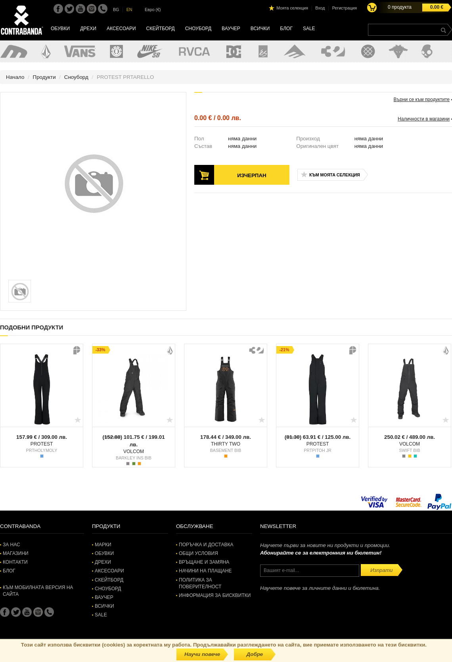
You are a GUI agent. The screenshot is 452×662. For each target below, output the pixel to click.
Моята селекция (292, 8)
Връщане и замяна (204, 562)
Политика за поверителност (200, 583)
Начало (15, 77)
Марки (103, 544)
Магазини (16, 553)
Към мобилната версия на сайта (38, 591)
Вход (320, 8)
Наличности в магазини (424, 119)
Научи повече (202, 654)
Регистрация (344, 8)
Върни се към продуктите (422, 99)
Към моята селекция (334, 174)
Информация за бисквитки (215, 595)
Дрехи (88, 28)
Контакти (15, 562)
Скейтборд (160, 28)
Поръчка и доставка (206, 544)
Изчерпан (251, 175)
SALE (309, 28)
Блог (286, 28)
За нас (11, 544)
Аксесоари (121, 28)
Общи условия (198, 553)
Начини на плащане (205, 571)
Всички (260, 28)
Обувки (60, 28)
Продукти (44, 77)
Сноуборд (198, 28)
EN (129, 9)
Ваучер (231, 28)
